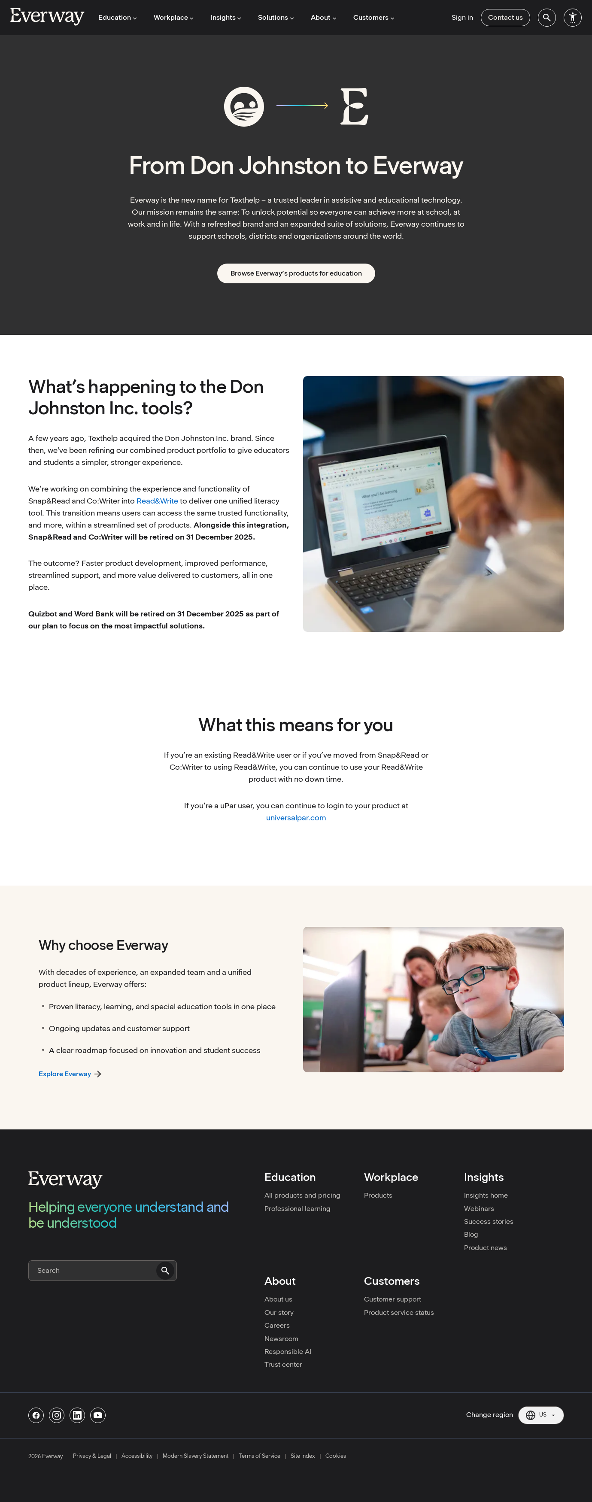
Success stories (488, 1221)
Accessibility (136, 1456)
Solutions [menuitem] (274, 17)
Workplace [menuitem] (173, 17)
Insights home (486, 1195)
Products (378, 1195)
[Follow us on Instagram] (56, 1415)
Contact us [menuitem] (505, 17)
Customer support (392, 1299)
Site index (303, 1456)
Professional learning (297, 1209)
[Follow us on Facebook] (36, 1415)
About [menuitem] (322, 17)
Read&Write (157, 500)
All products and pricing (302, 1195)
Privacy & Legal (92, 1456)
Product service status (399, 1312)
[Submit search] (165, 1271)
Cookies (335, 1456)
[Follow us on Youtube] (98, 1415)
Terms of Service (259, 1456)
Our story (279, 1312)
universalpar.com (296, 817)
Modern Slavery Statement (195, 1456)
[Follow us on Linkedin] (77, 1415)
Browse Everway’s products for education (296, 273)
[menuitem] (547, 18)
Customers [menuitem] (372, 17)
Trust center (283, 1364)
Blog (471, 1234)
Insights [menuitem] (225, 17)
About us (278, 1299)
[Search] (102, 1270)
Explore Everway (65, 1074)
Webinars (479, 1209)
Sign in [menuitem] (462, 17)
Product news (485, 1248)
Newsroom (281, 1339)
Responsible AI (287, 1351)
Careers (277, 1325)
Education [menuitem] (117, 17)
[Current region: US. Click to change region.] (541, 1415)
